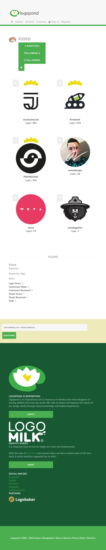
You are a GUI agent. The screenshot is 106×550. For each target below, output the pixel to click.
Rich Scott (31, 453)
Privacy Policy (79, 538)
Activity (29, 21)
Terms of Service (63, 538)
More (31, 465)
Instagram (14, 487)
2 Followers (32, 60)
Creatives (41, 21)
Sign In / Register (60, 21)
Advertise (91, 538)
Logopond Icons (17, 490)
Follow (21, 67)
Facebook (14, 477)
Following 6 (32, 53)
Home (53, 13)
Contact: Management (44, 538)
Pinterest (13, 483)
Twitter (12, 480)
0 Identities (32, 46)
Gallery (19, 21)
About (31, 414)
